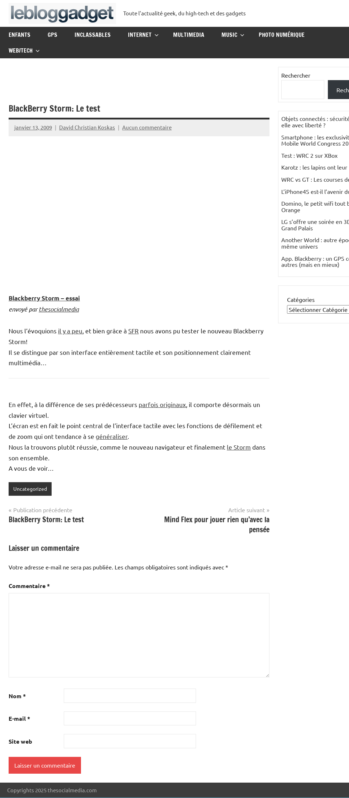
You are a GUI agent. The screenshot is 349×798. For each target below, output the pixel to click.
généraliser (112, 436)
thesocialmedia (59, 309)
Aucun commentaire (147, 127)
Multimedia (188, 35)
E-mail (19, 719)
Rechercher (295, 75)
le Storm (239, 447)
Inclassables (93, 35)
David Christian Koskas (87, 127)
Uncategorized (31, 488)
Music (232, 35)
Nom (17, 696)
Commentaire (29, 586)
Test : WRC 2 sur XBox (309, 155)
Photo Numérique (282, 35)
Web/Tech (24, 50)
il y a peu (70, 330)
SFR (133, 330)
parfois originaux (162, 404)
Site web (20, 741)
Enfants (19, 35)
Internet (143, 35)
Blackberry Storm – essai (44, 298)
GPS (52, 35)
